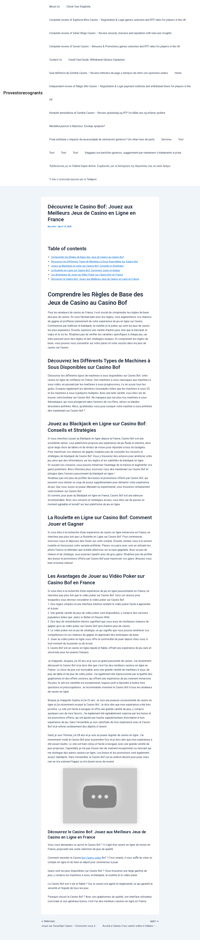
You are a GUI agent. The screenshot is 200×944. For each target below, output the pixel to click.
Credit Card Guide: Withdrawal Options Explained (95, 59)
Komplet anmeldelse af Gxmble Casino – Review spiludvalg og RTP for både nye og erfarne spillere (107, 99)
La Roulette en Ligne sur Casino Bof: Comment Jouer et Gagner (87, 257)
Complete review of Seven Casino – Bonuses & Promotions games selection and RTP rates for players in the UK (114, 46)
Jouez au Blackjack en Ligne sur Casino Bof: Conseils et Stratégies (90, 252)
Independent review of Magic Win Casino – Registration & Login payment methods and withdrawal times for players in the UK (121, 86)
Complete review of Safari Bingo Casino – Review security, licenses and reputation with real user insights (110, 33)
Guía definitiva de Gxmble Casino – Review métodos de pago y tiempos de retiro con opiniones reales (108, 73)
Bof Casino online (92, 844)
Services (164, 126)
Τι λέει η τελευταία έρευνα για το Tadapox (72, 166)
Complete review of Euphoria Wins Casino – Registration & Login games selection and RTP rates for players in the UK (117, 19)
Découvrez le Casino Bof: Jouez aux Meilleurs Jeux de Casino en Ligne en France (98, 265)
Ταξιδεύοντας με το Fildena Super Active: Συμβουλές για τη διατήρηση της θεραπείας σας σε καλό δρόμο (109, 152)
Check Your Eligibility (77, 6)
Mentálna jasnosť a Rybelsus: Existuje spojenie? (76, 112)
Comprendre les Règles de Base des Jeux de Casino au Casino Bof (90, 243)
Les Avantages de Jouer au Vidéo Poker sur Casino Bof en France (89, 261)
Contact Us (55, 59)
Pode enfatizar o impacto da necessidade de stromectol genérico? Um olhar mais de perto (101, 126)
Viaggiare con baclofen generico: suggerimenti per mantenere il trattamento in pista (117, 139)
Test (177, 126)
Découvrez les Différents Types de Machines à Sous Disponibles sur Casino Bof (98, 248)
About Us (54, 6)
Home (176, 73)
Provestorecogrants (23, 86)
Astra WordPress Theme (130, 935)
